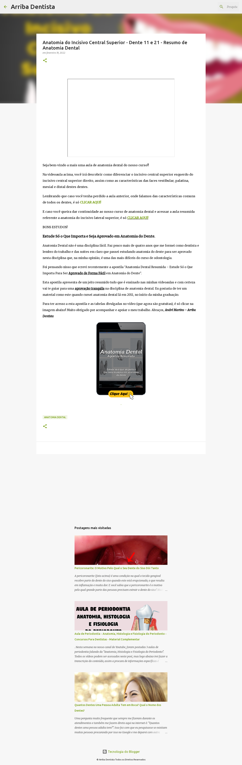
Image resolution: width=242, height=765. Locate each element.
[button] (45, 60)
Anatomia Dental (55, 417)
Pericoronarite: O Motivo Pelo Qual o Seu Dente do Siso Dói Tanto (117, 568)
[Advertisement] (121, 487)
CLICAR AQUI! (137, 218)
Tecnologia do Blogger (121, 751)
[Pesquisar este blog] (218, 6)
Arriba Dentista (33, 6)
